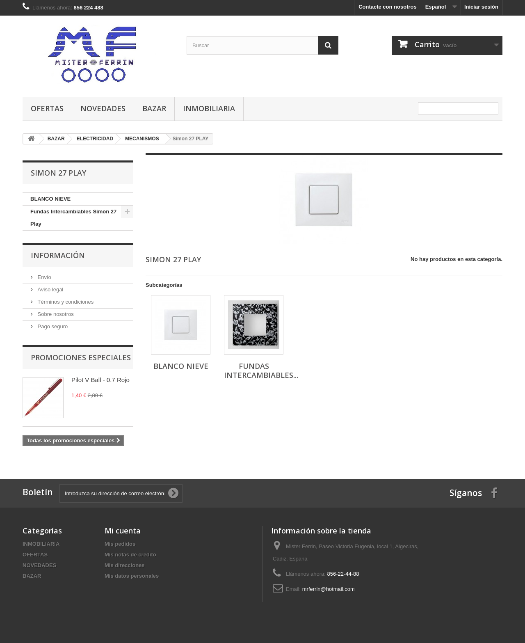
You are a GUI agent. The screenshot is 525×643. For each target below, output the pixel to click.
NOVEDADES (103, 108)
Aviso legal (49, 289)
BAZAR (154, 108)
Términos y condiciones (65, 302)
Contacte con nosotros (387, 7)
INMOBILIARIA (209, 108)
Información (58, 255)
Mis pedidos (120, 544)
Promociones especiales (81, 357)
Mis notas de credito (130, 554)
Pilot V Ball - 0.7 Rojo (100, 379)
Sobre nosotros (55, 314)
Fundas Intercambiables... (261, 370)
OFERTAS (47, 108)
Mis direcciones (125, 565)
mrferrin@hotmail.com (328, 589)
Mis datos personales (132, 576)
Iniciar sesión (481, 7)
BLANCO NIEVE (50, 199)
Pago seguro (52, 326)
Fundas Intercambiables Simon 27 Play (73, 217)
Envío (43, 277)
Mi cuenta (123, 530)
